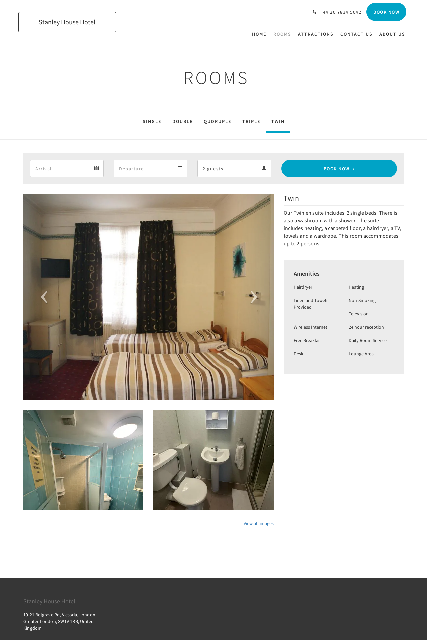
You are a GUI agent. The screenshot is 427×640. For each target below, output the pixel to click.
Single (152, 121)
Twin (278, 121)
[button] (42, 297)
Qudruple (218, 121)
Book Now (337, 169)
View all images (259, 523)
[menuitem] (261, 34)
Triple (251, 121)
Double (182, 121)
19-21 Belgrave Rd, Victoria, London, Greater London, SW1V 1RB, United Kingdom (59, 621)
